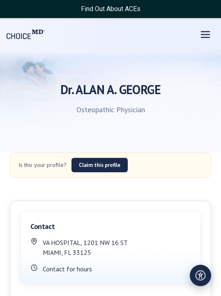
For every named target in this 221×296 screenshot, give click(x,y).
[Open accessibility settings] (200, 275)
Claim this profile (99, 165)
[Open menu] (205, 34)
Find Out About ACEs (110, 9)
